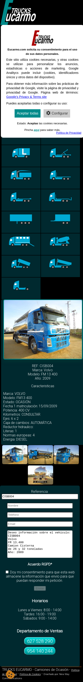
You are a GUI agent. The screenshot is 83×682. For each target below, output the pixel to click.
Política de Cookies (30, 679)
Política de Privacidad (68, 132)
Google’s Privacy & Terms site (26, 97)
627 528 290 (40, 646)
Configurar (57, 113)
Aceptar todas (27, 113)
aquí (36, 130)
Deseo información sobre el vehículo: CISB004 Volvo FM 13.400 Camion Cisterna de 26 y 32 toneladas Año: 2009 (39, 546)
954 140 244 (40, 656)
